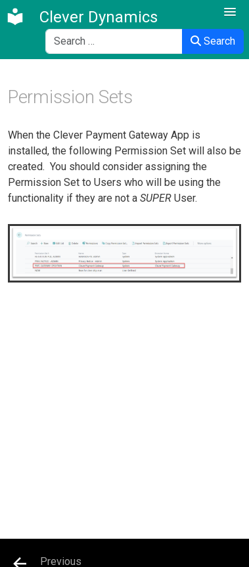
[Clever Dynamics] (81, 17)
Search (213, 41)
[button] (229, 12)
